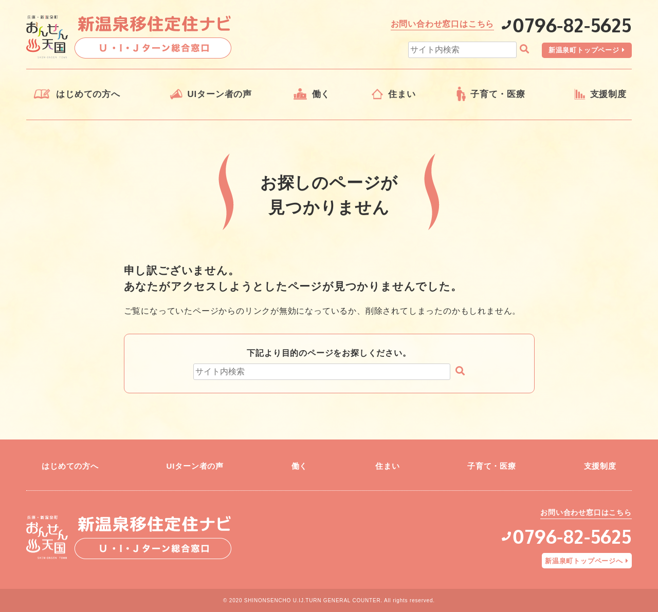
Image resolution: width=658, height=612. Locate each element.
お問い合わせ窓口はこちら (443, 24)
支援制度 (608, 94)
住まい (401, 94)
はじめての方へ (88, 94)
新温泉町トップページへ (584, 561)
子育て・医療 (497, 94)
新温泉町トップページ (584, 50)
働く (321, 94)
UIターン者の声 (220, 94)
